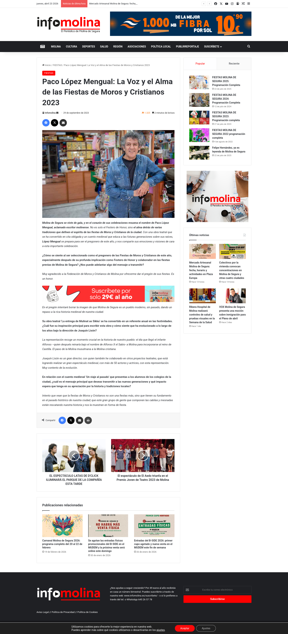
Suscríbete (211, 46)
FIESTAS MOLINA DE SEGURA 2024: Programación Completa (226, 98)
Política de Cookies (88, 612)
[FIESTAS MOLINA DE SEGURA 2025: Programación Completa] (199, 82)
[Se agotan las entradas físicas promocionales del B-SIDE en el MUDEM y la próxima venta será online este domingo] (108, 525)
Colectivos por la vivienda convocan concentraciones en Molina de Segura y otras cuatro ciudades (231, 270)
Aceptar (184, 628)
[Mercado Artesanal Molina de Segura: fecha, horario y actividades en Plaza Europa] (202, 251)
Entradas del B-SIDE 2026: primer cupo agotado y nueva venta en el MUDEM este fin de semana (153, 544)
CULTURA (71, 46)
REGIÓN (118, 46)
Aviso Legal (43, 612)
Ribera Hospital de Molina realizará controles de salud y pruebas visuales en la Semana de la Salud (202, 314)
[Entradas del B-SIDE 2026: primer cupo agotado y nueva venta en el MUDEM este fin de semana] (154, 525)
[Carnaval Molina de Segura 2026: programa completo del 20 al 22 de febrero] (62, 525)
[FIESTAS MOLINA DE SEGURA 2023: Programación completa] (199, 117)
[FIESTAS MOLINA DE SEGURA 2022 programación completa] (199, 135)
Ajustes (206, 628)
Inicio (46, 65)
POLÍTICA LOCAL (161, 46)
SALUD (104, 46)
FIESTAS (57, 65)
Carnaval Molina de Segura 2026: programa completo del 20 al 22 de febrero (62, 544)
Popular (200, 63)
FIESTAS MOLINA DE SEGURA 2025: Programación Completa (226, 81)
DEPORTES (88, 46)
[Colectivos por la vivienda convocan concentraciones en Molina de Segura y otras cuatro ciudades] (232, 251)
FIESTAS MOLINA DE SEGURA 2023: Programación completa (226, 116)
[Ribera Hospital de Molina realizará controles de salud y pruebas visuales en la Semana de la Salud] (202, 295)
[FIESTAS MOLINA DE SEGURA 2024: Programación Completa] (199, 100)
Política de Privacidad (63, 612)
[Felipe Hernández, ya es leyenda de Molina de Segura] (199, 153)
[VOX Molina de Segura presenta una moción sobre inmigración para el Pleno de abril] (232, 295)
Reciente (234, 63)
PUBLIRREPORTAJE (187, 46)
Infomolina (50, 113)
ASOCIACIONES (137, 46)
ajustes (160, 630)
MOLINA (56, 46)
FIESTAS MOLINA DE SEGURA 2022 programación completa (228, 134)
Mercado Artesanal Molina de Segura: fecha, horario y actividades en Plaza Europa (201, 270)
